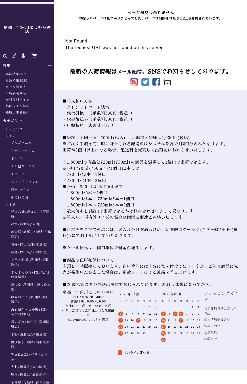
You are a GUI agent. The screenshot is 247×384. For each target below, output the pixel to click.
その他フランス (23, 166)
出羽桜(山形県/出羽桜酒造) (30, 344)
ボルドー (18, 158)
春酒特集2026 (16, 74)
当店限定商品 (15, 93)
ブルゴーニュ (21, 142)
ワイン (10, 135)
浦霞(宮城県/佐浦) (26, 224)
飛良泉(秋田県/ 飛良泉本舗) (31, 287)
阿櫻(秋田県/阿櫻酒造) (29, 244)
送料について (214, 326)
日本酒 (10, 204)
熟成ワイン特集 (17, 106)
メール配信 (129, 71)
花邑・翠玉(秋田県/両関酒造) (30, 262)
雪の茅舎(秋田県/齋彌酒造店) (30, 324)
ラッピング (14, 129)
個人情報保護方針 (217, 319)
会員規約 (210, 332)
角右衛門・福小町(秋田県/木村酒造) (29, 312)
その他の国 (19, 197)
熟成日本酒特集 (17, 112)
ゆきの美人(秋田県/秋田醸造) (30, 299)
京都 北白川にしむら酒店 (27, 30)
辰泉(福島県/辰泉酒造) (29, 374)
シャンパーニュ (23, 150)
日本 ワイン (20, 189)
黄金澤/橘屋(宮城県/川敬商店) (31, 234)
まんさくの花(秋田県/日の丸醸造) (30, 275)
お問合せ (210, 339)
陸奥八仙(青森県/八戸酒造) (30, 214)
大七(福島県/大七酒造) (29, 367)
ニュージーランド (25, 182)
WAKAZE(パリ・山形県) (29, 357)
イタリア (18, 174)
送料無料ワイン (17, 99)
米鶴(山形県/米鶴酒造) (29, 334)
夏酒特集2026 (16, 80)
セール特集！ (15, 87)
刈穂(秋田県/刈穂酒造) (29, 252)
